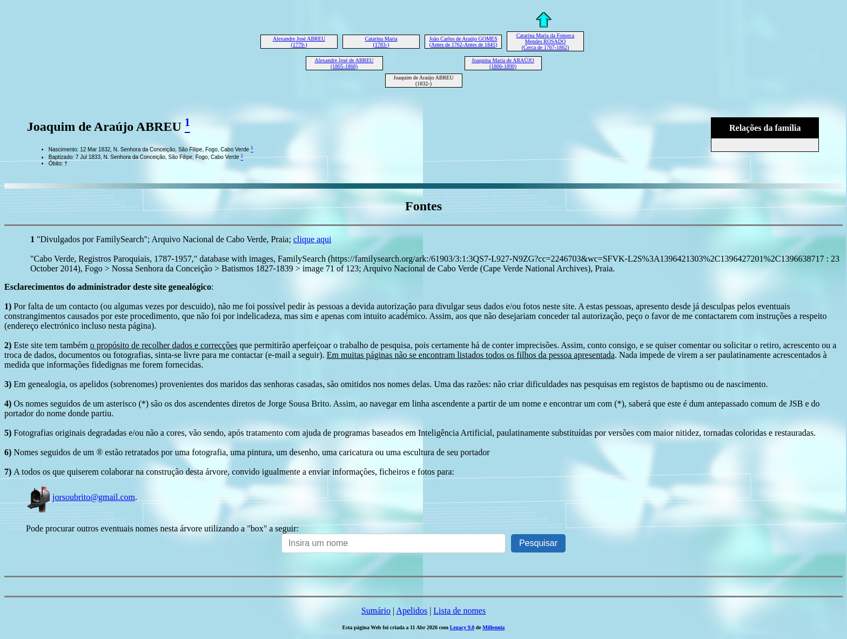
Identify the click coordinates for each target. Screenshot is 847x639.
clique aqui (312, 239)
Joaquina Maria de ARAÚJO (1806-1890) (503, 63)
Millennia (493, 627)
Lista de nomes (459, 610)
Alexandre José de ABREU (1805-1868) (343, 63)
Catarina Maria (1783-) (381, 42)
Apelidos (411, 610)
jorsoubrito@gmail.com (80, 497)
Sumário (376, 610)
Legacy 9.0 (462, 627)
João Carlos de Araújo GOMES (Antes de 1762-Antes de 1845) (463, 42)
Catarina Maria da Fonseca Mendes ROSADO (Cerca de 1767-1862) (545, 41)
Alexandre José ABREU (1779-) (299, 42)
